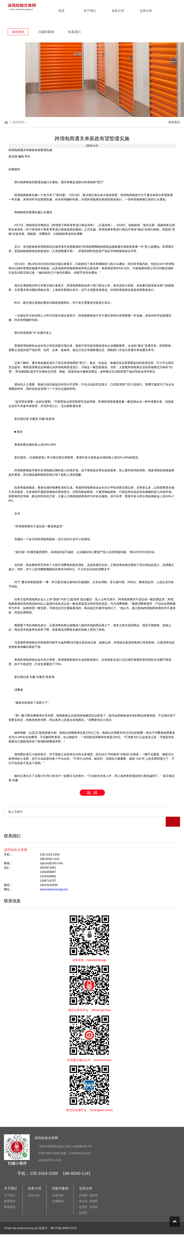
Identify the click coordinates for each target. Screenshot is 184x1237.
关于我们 (89, 10)
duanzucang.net (27, 1218)
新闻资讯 (18, 32)
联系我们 (74, 32)
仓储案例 (57, 1191)
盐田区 (83, 1202)
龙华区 (93, 1197)
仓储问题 (57, 1185)
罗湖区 (83, 1185)
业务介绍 (118, 10)
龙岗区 (93, 1191)
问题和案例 (46, 32)
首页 (61, 10)
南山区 (83, 1191)
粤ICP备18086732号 (63, 1218)
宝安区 (83, 1197)
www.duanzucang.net (53, 879)
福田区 (93, 1185)
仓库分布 (146, 10)
